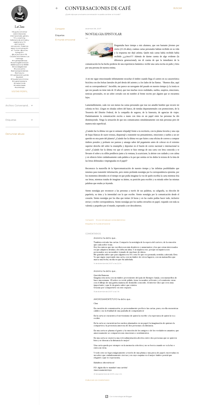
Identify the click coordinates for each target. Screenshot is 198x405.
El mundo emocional (65, 40)
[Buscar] (177, 8)
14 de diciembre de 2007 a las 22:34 (107, 263)
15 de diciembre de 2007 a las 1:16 (106, 291)
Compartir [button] (60, 29)
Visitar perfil (20, 91)
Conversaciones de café (98, 8)
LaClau (19, 26)
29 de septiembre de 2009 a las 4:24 (108, 374)
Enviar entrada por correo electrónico (110, 220)
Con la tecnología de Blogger (118, 396)
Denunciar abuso (15, 134)
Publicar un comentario (97, 380)
